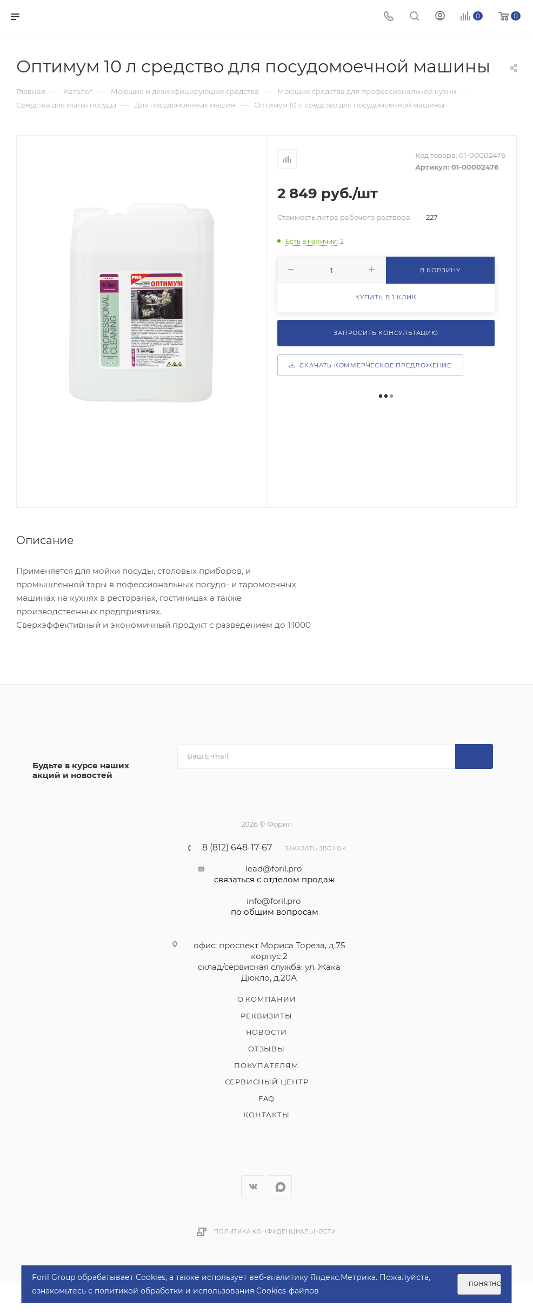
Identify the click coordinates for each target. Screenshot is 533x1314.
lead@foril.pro (274, 874)
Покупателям (266, 1065)
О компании (266, 999)
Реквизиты (266, 1015)
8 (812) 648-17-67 (237, 847)
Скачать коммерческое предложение (370, 365)
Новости (267, 1032)
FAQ (266, 1098)
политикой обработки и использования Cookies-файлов (207, 1291)
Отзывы (266, 1048)
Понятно (485, 1284)
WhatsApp (280, 1186)
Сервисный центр (267, 1081)
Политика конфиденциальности (275, 1231)
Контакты (266, 1114)
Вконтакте (252, 1186)
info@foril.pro (274, 906)
